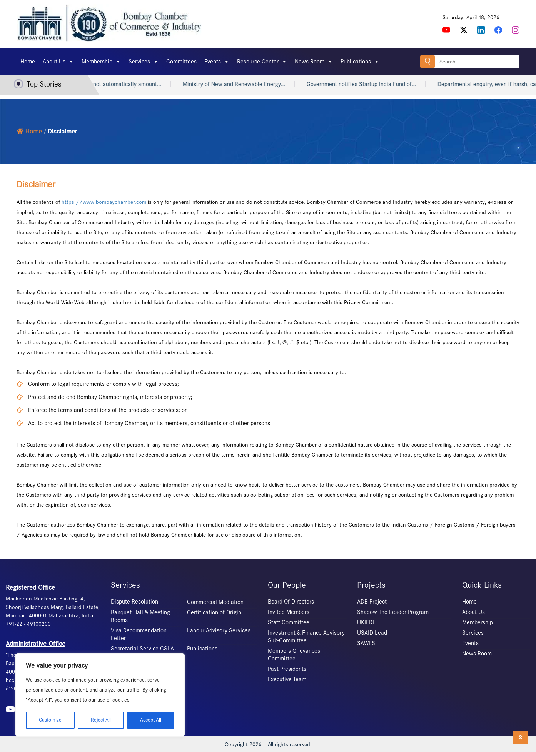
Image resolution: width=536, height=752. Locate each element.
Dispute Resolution (134, 601)
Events (216, 61)
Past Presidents (287, 668)
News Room (314, 61)
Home (27, 61)
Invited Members (288, 611)
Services (144, 61)
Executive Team (287, 678)
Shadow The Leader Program (393, 611)
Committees (181, 61)
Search (426, 61)
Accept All (150, 720)
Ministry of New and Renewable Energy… (241, 84)
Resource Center (262, 61)
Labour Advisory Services (218, 630)
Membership (101, 61)
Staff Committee (288, 622)
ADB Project (372, 601)
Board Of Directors (291, 601)
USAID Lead (372, 632)
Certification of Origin (214, 612)
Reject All (100, 720)
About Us (58, 61)
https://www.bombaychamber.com (104, 201)
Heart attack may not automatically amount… (112, 84)
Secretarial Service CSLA (142, 648)
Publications (360, 61)
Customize (49, 720)
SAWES (366, 642)
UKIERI (365, 622)
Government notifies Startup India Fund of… (369, 84)
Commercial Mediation (215, 601)
